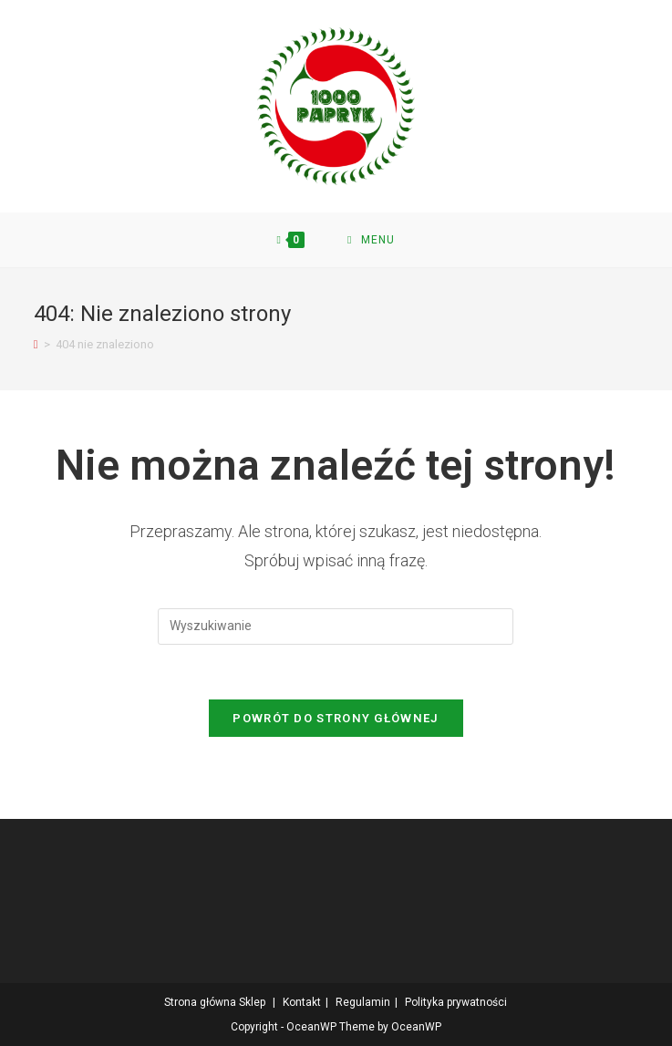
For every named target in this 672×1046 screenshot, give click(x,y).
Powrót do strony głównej (336, 718)
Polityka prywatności (456, 1002)
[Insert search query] (335, 626)
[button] (336, 106)
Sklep (252, 1002)
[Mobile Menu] (371, 239)
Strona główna (200, 1002)
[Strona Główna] (36, 344)
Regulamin (363, 1002)
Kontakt (302, 1002)
